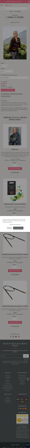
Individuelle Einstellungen (15, 224)
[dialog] (15, 224)
